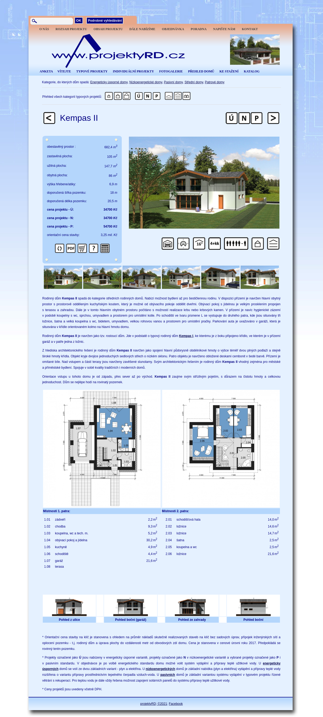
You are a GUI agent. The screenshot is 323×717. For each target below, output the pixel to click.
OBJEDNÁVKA (173, 29)
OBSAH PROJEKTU (108, 29)
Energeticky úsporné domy (109, 82)
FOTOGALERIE (171, 71)
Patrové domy (214, 82)
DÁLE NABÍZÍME (142, 29)
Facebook (176, 704)
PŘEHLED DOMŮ (201, 71)
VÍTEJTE (64, 71)
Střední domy (194, 82)
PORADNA (199, 29)
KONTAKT (250, 29)
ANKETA (46, 71)
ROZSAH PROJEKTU (71, 29)
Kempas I (186, 336)
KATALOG (252, 71)
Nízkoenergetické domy (145, 82)
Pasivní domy (173, 82)
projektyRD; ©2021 (153, 704)
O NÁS (44, 29)
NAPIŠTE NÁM (224, 29)
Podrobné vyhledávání (105, 20)
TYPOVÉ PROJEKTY (91, 71)
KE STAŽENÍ (228, 71)
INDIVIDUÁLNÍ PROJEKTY (133, 71)
